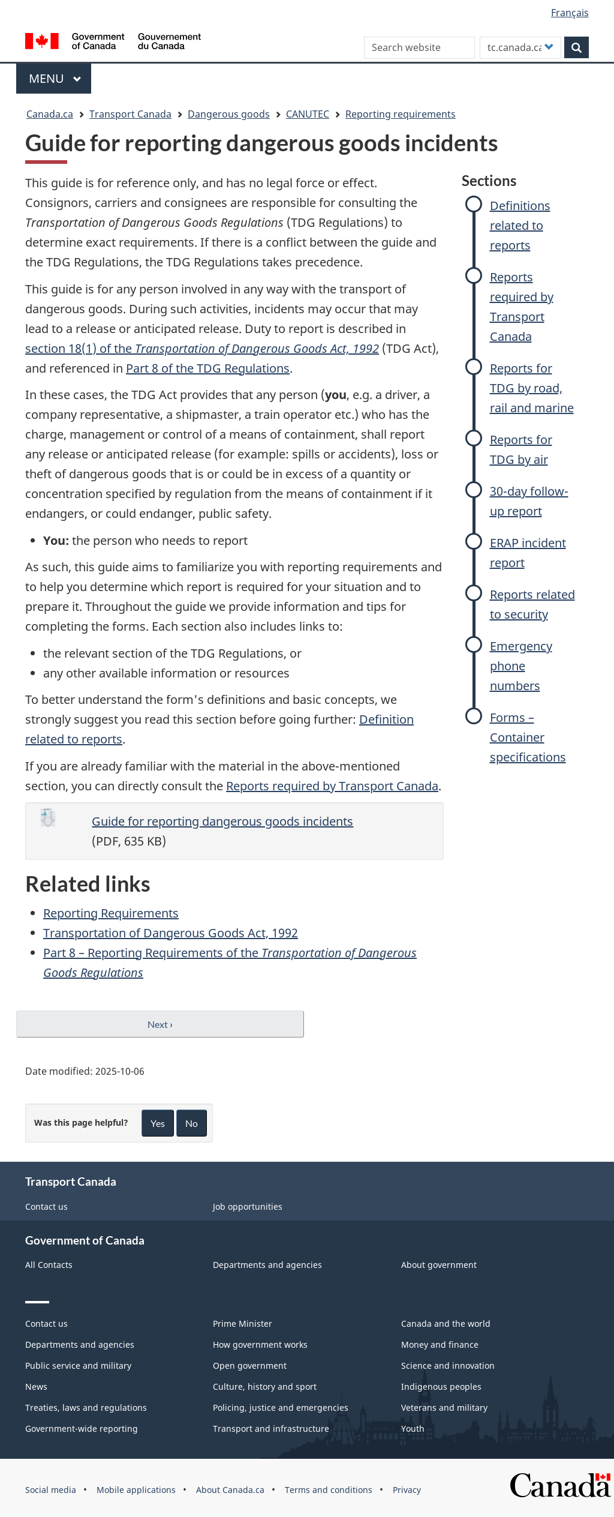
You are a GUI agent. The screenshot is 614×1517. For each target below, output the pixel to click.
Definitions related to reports (520, 225)
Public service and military (78, 1365)
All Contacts (49, 1264)
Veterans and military (444, 1407)
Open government (250, 1365)
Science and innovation (448, 1365)
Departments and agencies (267, 1264)
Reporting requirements (400, 114)
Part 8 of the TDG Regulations (208, 368)
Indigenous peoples (441, 1386)
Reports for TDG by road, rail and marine (532, 388)
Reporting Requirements (111, 913)
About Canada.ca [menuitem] (230, 1489)
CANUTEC (307, 114)
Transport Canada (130, 114)
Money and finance (439, 1344)
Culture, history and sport (265, 1386)
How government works (260, 1344)
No (191, 1123)
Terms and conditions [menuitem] (328, 1489)
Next (160, 1024)
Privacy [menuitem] (407, 1489)
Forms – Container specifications (528, 737)
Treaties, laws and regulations (86, 1407)
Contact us (46, 1206)
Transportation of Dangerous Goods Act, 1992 (170, 933)
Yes (158, 1123)
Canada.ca (49, 114)
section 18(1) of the (202, 348)
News (36, 1386)
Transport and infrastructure (271, 1428)
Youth (413, 1428)
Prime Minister (242, 1323)
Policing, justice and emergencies (280, 1407)
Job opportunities (247, 1206)
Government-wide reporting (81, 1428)
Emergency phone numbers (521, 666)
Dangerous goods (229, 114)
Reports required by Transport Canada (332, 786)
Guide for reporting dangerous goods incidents (222, 821)
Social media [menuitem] (50, 1489)
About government (439, 1264)
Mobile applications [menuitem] (136, 1489)
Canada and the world (445, 1323)
